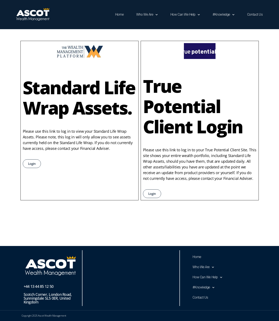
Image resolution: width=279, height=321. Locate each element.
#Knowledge (224, 14)
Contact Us (255, 14)
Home (119, 14)
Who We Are (147, 14)
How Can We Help (185, 14)
